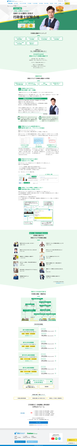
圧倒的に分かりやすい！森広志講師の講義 (19, 84)
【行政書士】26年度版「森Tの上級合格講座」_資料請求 (44, 415)
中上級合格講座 (35, 3)
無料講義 (59, 3)
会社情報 (16, 438)
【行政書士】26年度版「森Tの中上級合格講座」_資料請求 (44, 413)
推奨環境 (32, 436)
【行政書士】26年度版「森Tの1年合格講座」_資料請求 (43, 412)
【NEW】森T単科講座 (22, 3)
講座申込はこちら (72, 439)
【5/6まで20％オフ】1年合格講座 (32, 38)
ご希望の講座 (22, 413)
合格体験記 (51, 3)
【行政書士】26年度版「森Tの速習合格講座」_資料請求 (44, 411)
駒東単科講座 (46, 3)
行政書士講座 (10, 3)
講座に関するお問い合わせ (20, 441)
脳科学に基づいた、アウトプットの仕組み (32, 84)
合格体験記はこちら (59, 283)
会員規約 (16, 436)
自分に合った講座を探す (31, 43)
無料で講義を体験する (30, 386)
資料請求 (55, 3)
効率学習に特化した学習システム (56, 84)
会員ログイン (68, 1)
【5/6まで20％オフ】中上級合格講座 (44, 38)
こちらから (39, 425)
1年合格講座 (29, 3)
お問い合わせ (61, 1)
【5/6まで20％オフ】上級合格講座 (56, 38)
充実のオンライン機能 (44, 84)
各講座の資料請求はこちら (32, 441)
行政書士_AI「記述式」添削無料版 (55, 398)
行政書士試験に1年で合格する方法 (38, 398)
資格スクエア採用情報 (18, 437)
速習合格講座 (16, 3)
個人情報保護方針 (33, 437)
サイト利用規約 (25, 436)
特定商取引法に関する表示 (26, 437)
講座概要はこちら (28, 335)
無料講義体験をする (71, 443)
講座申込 (67, 3)
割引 (63, 3)
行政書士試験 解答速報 (22, 398)
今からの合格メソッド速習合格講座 (19, 38)
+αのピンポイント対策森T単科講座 (19, 43)
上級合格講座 (41, 3)
